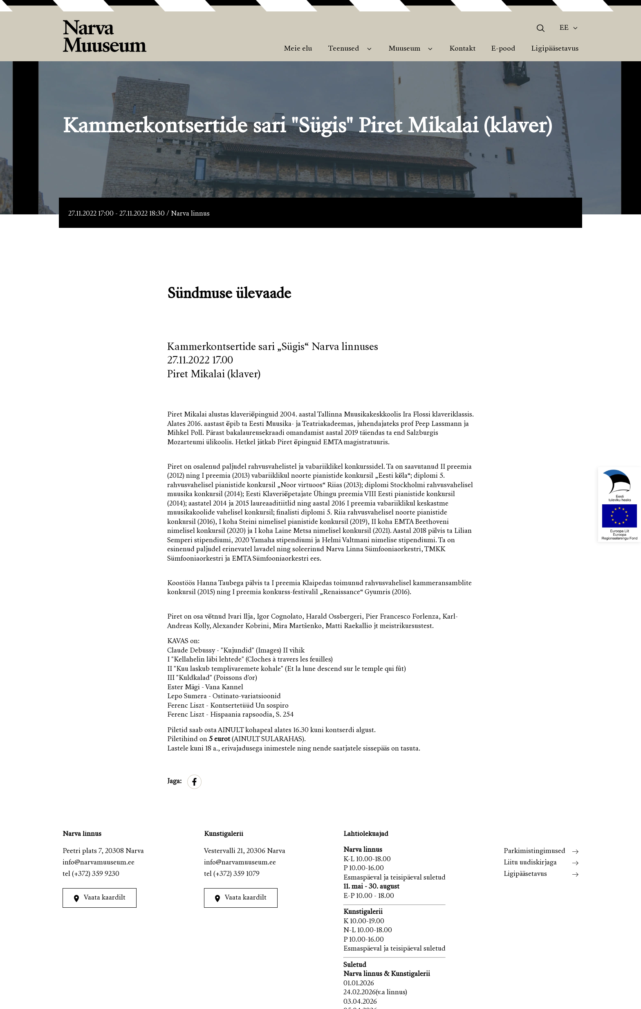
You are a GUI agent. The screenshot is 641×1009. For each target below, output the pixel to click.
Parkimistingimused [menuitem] (534, 852)
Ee (564, 28)
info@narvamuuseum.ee (98, 863)
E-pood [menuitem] (503, 49)
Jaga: (174, 782)
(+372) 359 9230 (95, 874)
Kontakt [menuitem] (462, 49)
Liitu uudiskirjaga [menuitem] (530, 863)
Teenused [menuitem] (343, 49)
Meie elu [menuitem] (298, 49)
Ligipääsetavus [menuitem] (554, 49)
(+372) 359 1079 (236, 874)
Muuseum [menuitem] (404, 49)
